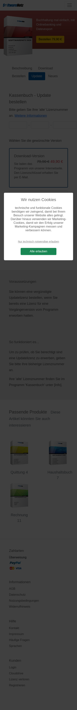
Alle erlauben (38, 251)
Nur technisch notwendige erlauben (38, 241)
